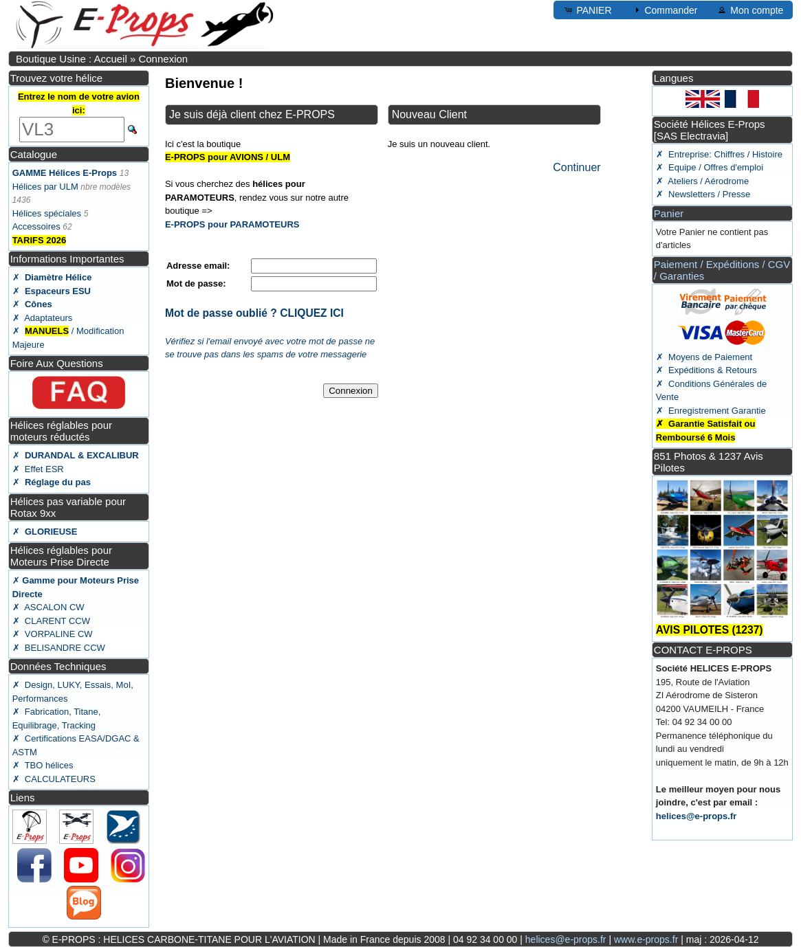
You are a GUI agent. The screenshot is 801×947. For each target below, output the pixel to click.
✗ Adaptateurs (42, 318)
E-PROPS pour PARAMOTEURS (232, 224)
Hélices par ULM (45, 186)
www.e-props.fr (646, 939)
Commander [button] (664, 9)
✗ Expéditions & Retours (706, 370)
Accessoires (36, 226)
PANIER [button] (587, 9)
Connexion (163, 59)
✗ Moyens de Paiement (704, 357)
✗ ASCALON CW (48, 607)
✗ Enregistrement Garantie (711, 410)
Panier (668, 213)
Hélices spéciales (46, 213)
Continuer (576, 167)
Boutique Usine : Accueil (71, 59)
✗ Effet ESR (38, 469)
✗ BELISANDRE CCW (58, 648)
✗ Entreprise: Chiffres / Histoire (719, 154)
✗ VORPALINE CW (52, 634)
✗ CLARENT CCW (51, 621)
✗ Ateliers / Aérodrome (702, 181)
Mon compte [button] (749, 9)
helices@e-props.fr (696, 816)
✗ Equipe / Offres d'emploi (709, 167)
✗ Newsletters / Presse (703, 194)
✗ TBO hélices (43, 765)
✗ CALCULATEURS (54, 779)
